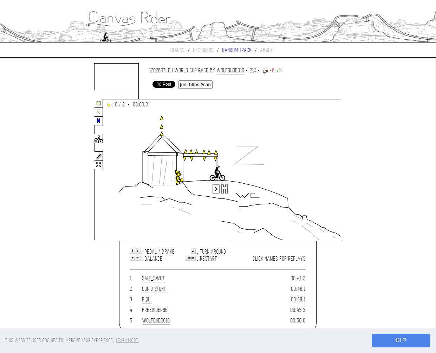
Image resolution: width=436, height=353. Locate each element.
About (266, 50)
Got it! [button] (401, 340)
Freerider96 (155, 310)
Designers (203, 50)
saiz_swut (153, 278)
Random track (237, 50)
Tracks (177, 50)
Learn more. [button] (127, 340)
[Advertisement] (29, 170)
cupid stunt (154, 289)
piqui (147, 299)
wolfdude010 (231, 70)
